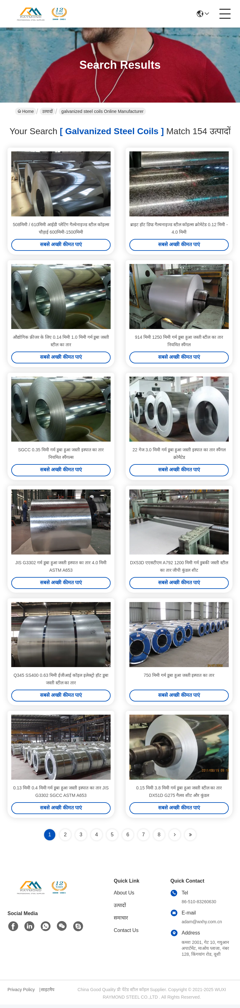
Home (26, 111)
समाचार (121, 921)
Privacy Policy (21, 992)
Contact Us (126, 933)
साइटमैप (47, 992)
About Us (124, 896)
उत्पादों (47, 111)
